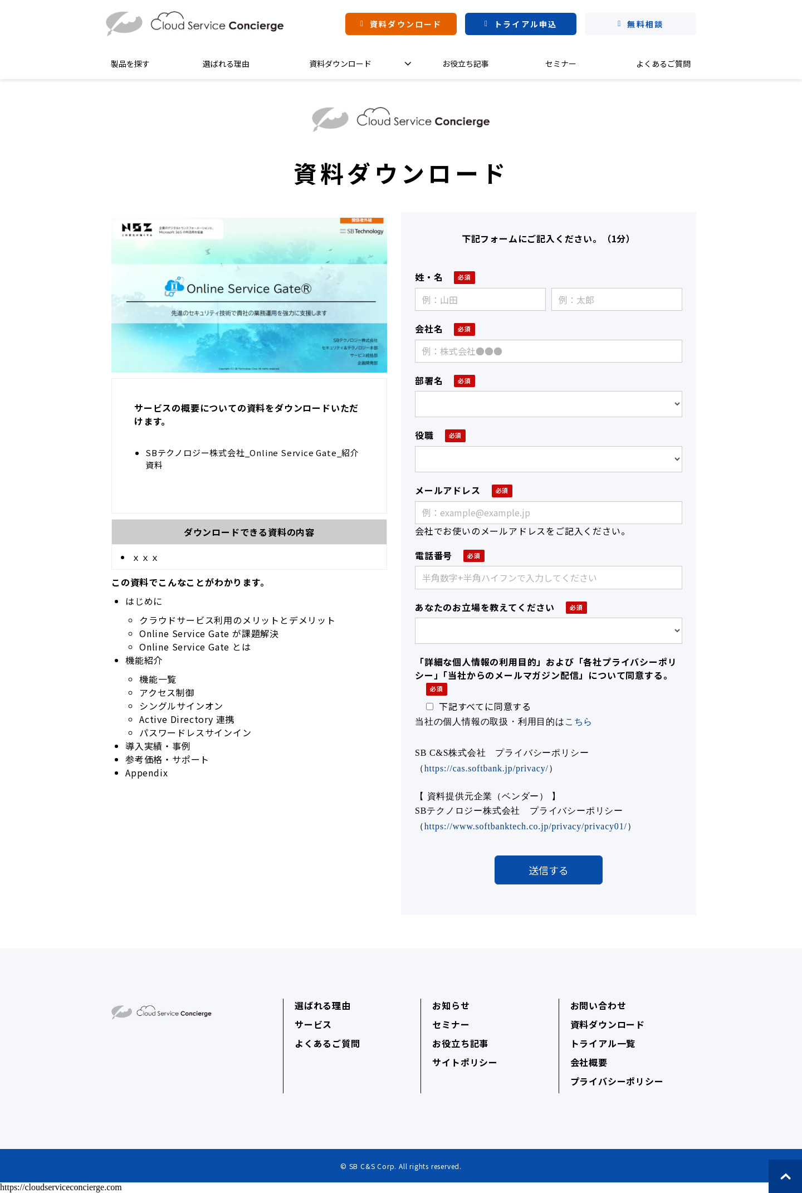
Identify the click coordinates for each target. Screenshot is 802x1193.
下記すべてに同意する (478, 706)
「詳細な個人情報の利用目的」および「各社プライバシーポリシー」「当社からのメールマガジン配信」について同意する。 (546, 668)
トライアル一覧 (603, 1043)
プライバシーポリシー (617, 1081)
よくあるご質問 (663, 63)
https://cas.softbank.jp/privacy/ (486, 768)
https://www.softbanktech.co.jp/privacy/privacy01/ (525, 826)
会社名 (429, 328)
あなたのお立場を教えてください (485, 607)
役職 (424, 435)
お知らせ (451, 1005)
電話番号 (433, 555)
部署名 (429, 380)
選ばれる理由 (226, 63)
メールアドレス (448, 490)
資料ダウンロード (406, 24)
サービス (313, 1024)
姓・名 (429, 276)
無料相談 (645, 24)
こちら (579, 721)
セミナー (560, 63)
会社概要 (589, 1062)
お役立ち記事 (465, 63)
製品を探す (130, 63)
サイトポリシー (465, 1062)
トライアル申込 (525, 24)
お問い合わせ (598, 1005)
